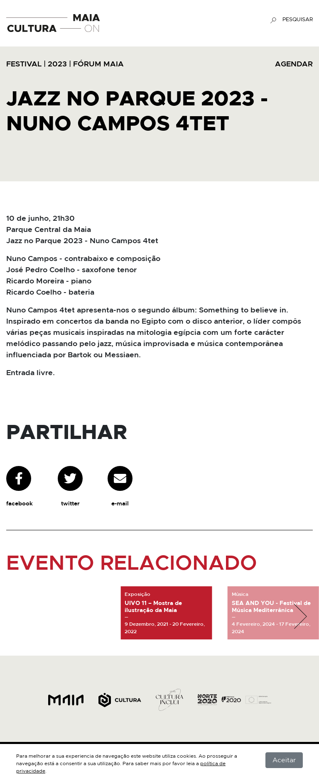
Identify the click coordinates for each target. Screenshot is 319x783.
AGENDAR (294, 64)
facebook (19, 486)
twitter (70, 486)
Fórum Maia (98, 64)
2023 (57, 64)
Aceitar (284, 760)
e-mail (120, 486)
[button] (300, 616)
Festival (24, 64)
